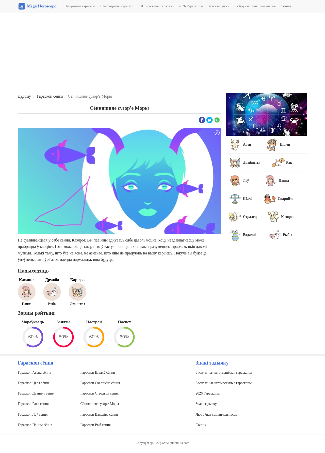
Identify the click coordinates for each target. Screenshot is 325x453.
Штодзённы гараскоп (79, 6)
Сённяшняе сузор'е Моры (99, 404)
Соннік (286, 6)
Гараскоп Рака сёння (33, 404)
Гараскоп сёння (50, 96)
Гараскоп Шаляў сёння (97, 372)
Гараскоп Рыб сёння (95, 425)
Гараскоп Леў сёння (32, 414)
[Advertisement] (162, 53)
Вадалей (249, 235)
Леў (246, 181)
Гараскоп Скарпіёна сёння (100, 383)
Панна (284, 181)
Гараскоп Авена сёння (34, 372)
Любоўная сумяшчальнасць (255, 6)
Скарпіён (285, 199)
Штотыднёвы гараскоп (117, 6)
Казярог (287, 217)
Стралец (250, 217)
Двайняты (251, 162)
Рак (289, 162)
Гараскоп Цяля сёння (34, 383)
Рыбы (287, 235)
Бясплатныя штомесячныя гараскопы (224, 383)
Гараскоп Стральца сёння (99, 393)
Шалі (247, 199)
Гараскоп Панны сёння (35, 425)
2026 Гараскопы (191, 6)
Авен (247, 144)
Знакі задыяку (218, 6)
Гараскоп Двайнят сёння (36, 393)
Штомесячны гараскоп (157, 6)
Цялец (285, 144)
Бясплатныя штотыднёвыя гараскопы (224, 372)
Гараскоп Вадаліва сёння (99, 414)
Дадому (24, 96)
